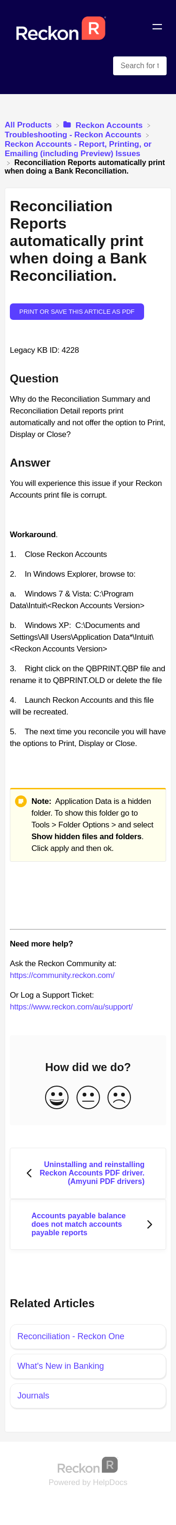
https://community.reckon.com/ (62, 975)
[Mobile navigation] (157, 28)
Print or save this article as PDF (77, 311)
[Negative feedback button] (119, 1098)
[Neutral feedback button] (88, 1098)
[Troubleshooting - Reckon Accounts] (74, 134)
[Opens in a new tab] (88, 1464)
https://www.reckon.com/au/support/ (71, 1006)
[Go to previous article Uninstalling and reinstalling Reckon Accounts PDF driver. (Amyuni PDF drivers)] (88, 1173)
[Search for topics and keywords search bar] (140, 65)
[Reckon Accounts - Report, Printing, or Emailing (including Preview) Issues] (88, 148)
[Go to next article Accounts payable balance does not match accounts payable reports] (88, 1224)
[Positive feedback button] (56, 1098)
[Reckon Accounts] (104, 124)
